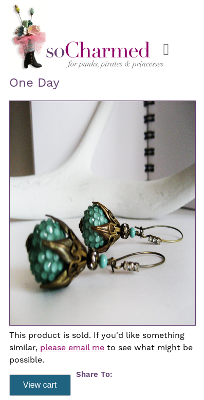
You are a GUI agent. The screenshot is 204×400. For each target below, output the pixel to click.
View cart (40, 385)
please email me (72, 348)
